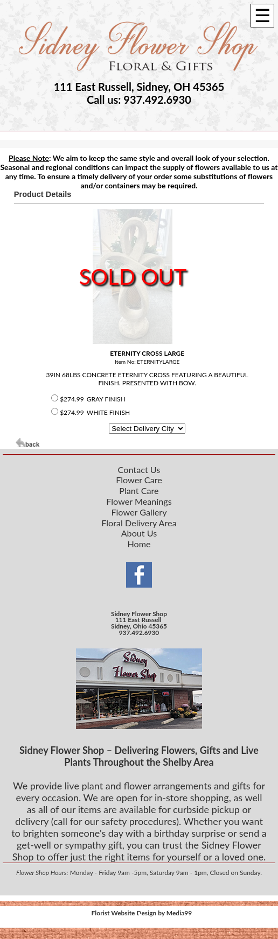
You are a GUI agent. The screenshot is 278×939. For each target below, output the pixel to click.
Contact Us (139, 469)
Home (138, 544)
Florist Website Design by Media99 (142, 913)
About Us (139, 533)
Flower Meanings (138, 501)
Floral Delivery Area (138, 523)
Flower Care (139, 480)
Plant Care (138, 490)
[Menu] (262, 15)
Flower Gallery (139, 512)
